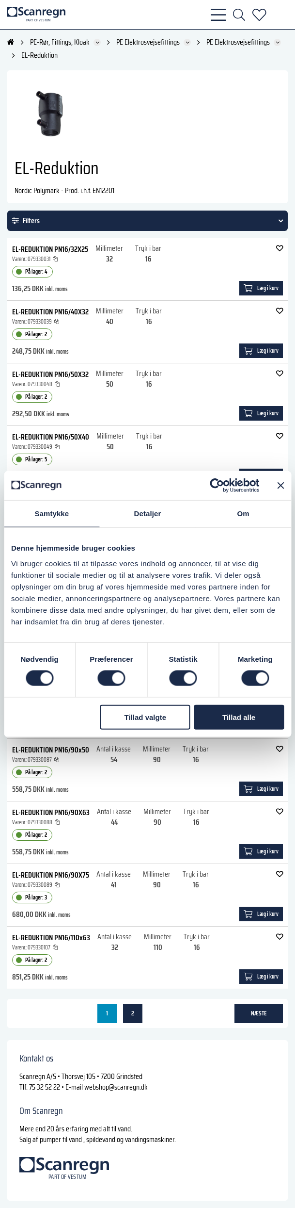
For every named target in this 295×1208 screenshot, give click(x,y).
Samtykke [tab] (51, 513)
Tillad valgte (145, 717)
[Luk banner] (280, 485)
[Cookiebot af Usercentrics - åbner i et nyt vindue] (216, 485)
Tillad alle (238, 717)
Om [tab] (243, 513)
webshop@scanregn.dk (116, 1087)
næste (259, 1013)
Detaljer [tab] (147, 513)
